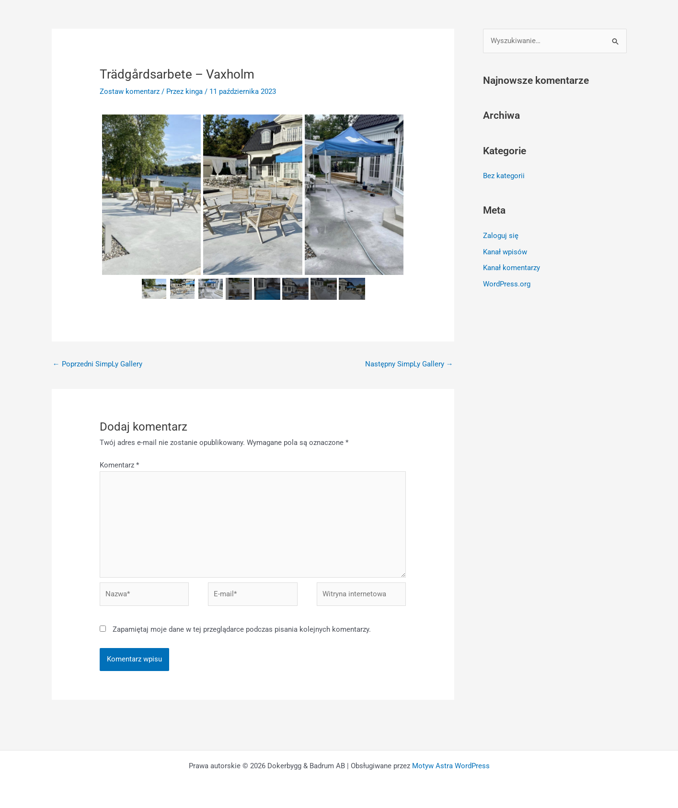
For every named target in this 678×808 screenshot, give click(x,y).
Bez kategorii (504, 175)
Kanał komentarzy (511, 267)
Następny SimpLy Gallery (409, 364)
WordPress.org (506, 284)
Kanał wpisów (505, 252)
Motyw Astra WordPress (451, 766)
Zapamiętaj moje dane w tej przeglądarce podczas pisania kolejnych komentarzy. (242, 629)
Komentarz (119, 465)
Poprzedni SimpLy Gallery (97, 364)
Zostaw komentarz (130, 91)
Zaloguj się (500, 235)
